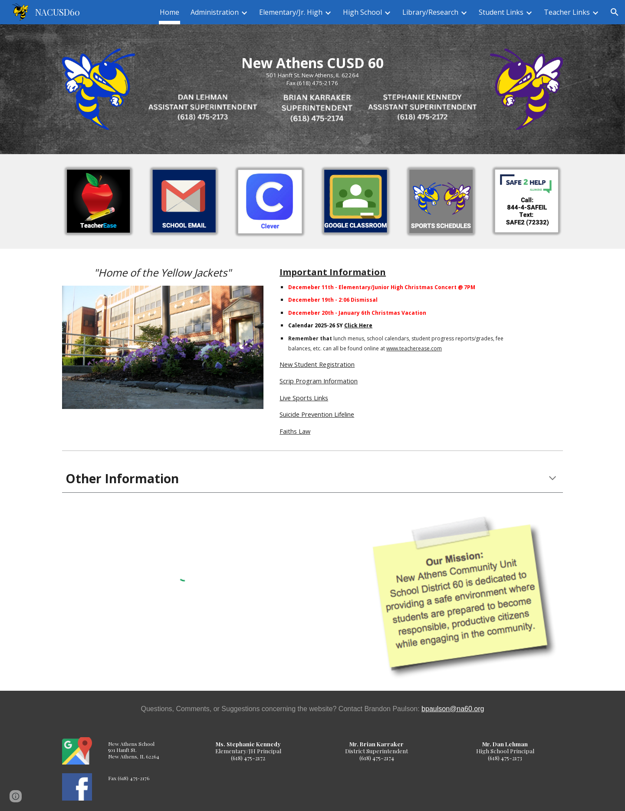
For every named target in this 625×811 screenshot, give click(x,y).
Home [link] (169, 12)
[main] (312, 71)
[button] (614, 12)
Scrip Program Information (319, 380)
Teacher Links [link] (567, 12)
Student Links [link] (501, 12)
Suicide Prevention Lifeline (317, 414)
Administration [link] (215, 12)
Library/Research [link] (430, 12)
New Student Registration (317, 364)
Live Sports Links (304, 397)
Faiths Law (295, 431)
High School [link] (362, 12)
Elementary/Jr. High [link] (290, 12)
